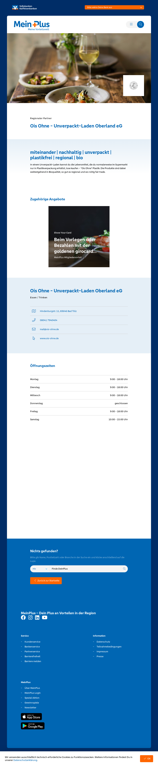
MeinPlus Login (33, 692)
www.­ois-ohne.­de (49, 338)
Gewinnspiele (32, 702)
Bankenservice (32, 646)
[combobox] (114, 7)
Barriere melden (33, 661)
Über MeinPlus (32, 688)
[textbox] (114, 7)
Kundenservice (32, 641)
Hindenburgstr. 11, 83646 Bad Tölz (58, 311)
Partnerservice (32, 651)
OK (146, 758)
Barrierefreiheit (32, 656)
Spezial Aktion (32, 697)
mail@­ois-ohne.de (49, 329)
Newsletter (30, 707)
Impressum (102, 651)
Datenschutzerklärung (25, 760)
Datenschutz (103, 641)
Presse (100, 656)
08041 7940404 (48, 320)
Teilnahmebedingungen (109, 646)
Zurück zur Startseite (46, 580)
